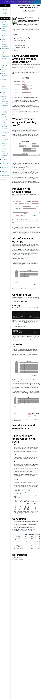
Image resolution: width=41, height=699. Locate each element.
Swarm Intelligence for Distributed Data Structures (5, 134)
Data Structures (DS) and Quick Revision (4, 150)
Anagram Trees (4, 116)
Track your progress (17, 1)
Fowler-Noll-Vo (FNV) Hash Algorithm (4, 81)
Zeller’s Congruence (5, 48)
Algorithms (25, 10)
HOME (11, 1)
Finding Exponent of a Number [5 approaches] (5, 113)
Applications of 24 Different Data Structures (5, 155)
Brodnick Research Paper (18, 559)
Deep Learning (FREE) (27, 1)
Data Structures (31, 10)
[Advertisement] (26, 570)
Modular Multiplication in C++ (4, 75)
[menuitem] (5, 2)
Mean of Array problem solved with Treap (4, 121)
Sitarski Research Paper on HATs (18, 430)
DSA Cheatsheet (5, 1)
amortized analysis (18, 177)
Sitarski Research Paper (18, 557)
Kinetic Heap (4, 145)
